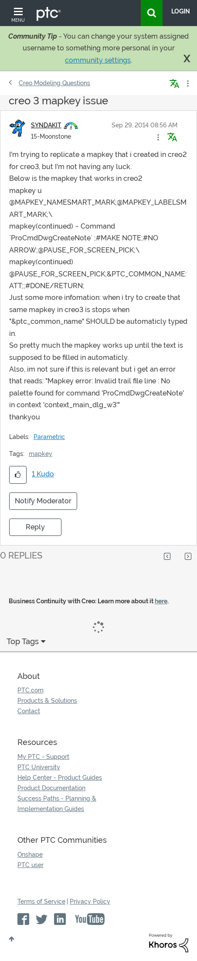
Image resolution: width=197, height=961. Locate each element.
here (161, 601)
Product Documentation (51, 788)
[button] (158, 137)
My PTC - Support (43, 756)
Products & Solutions (47, 700)
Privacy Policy (90, 901)
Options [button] (187, 83)
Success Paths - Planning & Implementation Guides (56, 803)
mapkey (40, 453)
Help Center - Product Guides (59, 777)
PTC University (38, 767)
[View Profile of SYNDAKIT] (46, 125)
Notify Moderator (43, 501)
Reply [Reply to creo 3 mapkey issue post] (35, 527)
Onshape (30, 854)
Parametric (49, 437)
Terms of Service (41, 901)
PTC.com (30, 690)
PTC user (30, 864)
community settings (98, 60)
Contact (28, 711)
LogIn (180, 11)
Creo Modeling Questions (54, 83)
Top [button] (11, 939)
